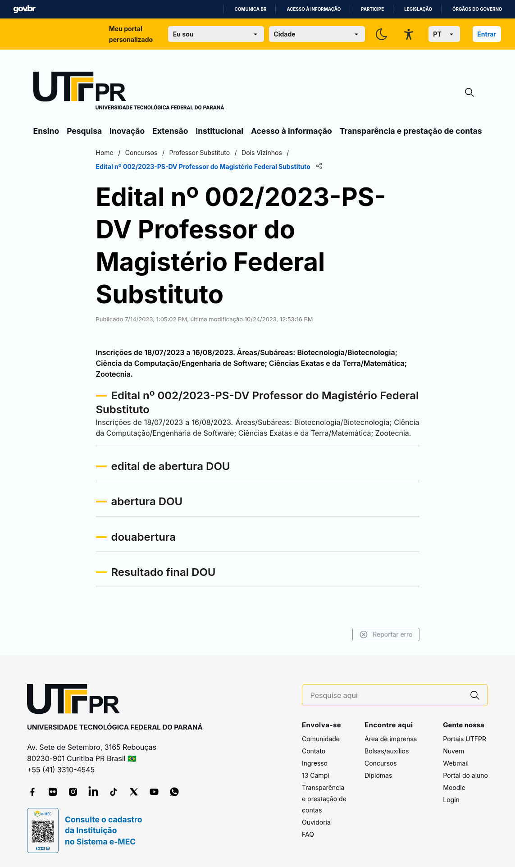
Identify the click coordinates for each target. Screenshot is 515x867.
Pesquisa (84, 131)
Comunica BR (251, 9)
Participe (372, 9)
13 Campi (315, 775)
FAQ (308, 834)
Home (105, 152)
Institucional (219, 131)
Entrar (486, 34)
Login (451, 799)
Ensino (46, 131)
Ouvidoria (316, 822)
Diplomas (378, 775)
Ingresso (315, 763)
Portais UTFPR (464, 739)
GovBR (24, 9)
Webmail (456, 763)
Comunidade (321, 739)
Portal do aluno (465, 775)
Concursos (381, 763)
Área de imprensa (391, 739)
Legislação (418, 9)
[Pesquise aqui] (386, 695)
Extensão (170, 131)
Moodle (454, 787)
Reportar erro (386, 634)
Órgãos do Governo (477, 9)
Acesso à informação (314, 9)
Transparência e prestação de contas (411, 131)
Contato (313, 751)
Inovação (127, 131)
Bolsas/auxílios (387, 751)
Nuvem (453, 751)
